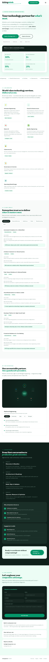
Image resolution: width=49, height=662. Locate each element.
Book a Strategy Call (10, 36)
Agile (20, 416)
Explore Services (26, 36)
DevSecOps (14, 416)
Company (6, 598)
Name (5, 592)
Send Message (24, 616)
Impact (36, 658)
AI (24, 416)
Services (32, 658)
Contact (45, 658)
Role (26, 598)
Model (41, 658)
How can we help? (8, 604)
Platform (7, 416)
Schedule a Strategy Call (36, 552)
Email (26, 592)
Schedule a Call (33, 2)
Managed (30, 416)
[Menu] (45, 2)
